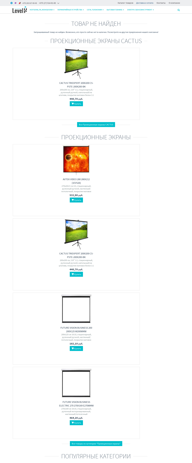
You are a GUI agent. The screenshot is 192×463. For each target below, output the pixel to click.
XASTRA (116, 364)
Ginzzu (175, 361)
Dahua (44, 361)
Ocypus (109, 364)
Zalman (150, 357)
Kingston (149, 287)
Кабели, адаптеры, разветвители (74, 283)
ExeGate (78, 294)
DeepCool (116, 357)
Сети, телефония (95, 10)
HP (15, 291)
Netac (146, 290)
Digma (129, 290)
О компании (174, 2)
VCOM (66, 297)
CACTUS (30, 294)
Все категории (96, 387)
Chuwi (106, 290)
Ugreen (74, 291)
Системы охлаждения (118, 351)
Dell (32, 361)
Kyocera (42, 291)
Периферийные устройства (71, 10)
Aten (80, 291)
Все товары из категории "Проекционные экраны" (96, 220)
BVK (108, 287)
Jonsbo (107, 361)
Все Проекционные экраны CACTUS (96, 124)
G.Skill (156, 287)
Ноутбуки (74, 351)
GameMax (158, 364)
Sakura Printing (23, 291)
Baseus (71, 294)
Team (176, 287)
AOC (29, 357)
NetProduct (32, 297)
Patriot (163, 287)
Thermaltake (117, 367)
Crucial (161, 293)
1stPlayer (125, 364)
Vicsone (174, 364)
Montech (167, 361)
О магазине (59, 422)
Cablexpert (65, 291)
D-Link (72, 297)
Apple (131, 287)
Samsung (166, 290)
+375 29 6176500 (91, 422)
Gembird (63, 294)
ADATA (170, 287)
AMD (152, 290)
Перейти (30, 304)
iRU (89, 357)
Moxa (85, 291)
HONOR (68, 361)
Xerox (44, 294)
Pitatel (79, 297)
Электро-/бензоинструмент (141, 10)
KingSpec (175, 290)
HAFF (122, 290)
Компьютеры (118, 281)
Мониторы (30, 351)
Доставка (58, 418)
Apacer (158, 290)
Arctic (122, 361)
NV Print (34, 291)
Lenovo (114, 287)
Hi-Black (22, 294)
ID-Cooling (106, 357)
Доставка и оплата (144, 2)
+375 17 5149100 (91, 414)
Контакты (161, 2)
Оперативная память (161, 281)
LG (43, 357)
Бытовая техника (116, 10)
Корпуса (162, 351)
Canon (38, 294)
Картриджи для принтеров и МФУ (30, 283)
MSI (33, 357)
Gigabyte (77, 361)
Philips (24, 357)
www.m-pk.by (16, 460)
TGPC (103, 287)
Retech (23, 297)
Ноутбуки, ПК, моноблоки (42, 10)
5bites (85, 294)
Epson (15, 294)
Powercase (149, 364)
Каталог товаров (125, 2)
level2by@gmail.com (93, 426)
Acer (118, 290)
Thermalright (128, 357)
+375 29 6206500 (91, 418)
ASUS (112, 290)
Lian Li (129, 361)
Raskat (122, 287)
